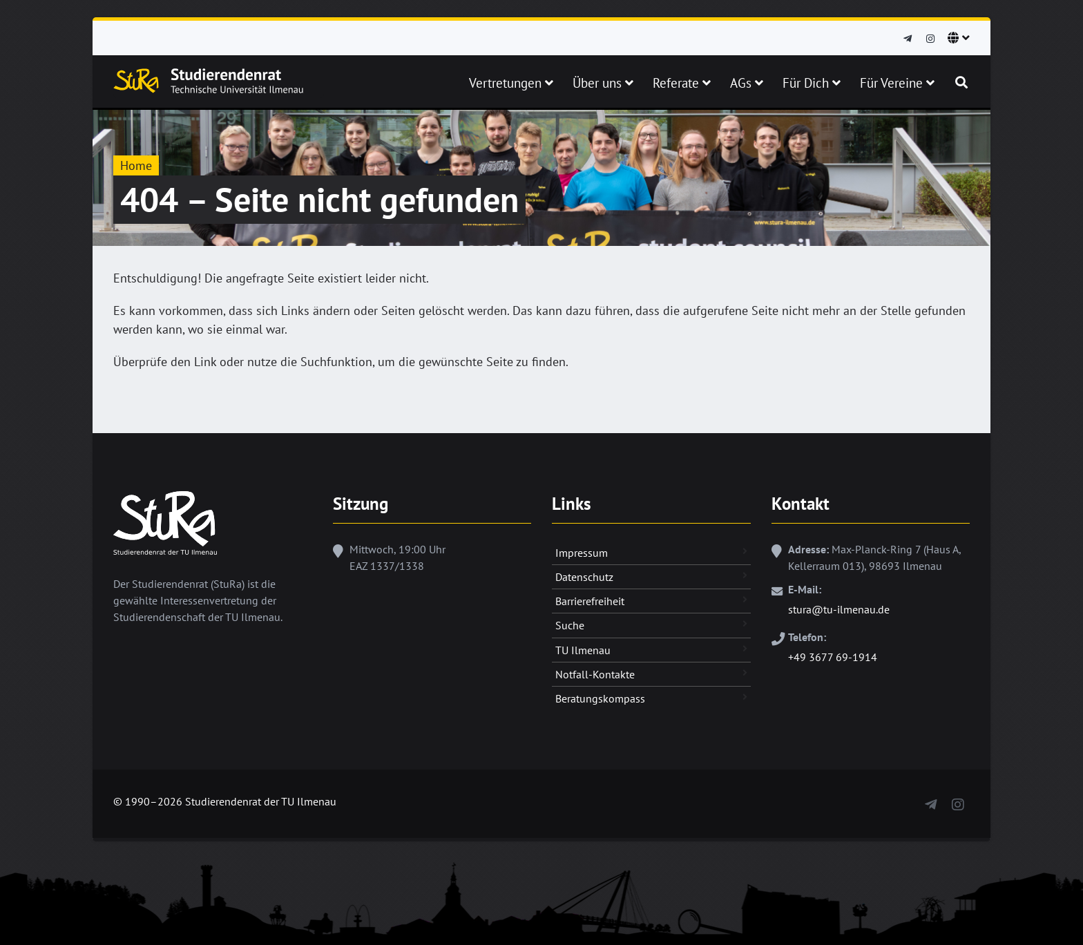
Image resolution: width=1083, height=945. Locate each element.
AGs (746, 83)
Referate (682, 83)
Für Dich (812, 83)
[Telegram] (907, 39)
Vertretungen (511, 83)
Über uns (603, 83)
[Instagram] (930, 39)
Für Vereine (897, 83)
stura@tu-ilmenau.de (839, 609)
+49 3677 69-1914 (832, 657)
